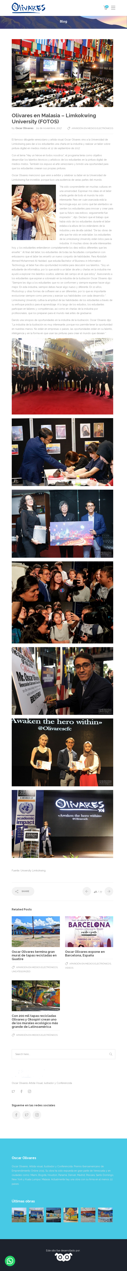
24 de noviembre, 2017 (49, 128)
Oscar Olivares (24, 128)
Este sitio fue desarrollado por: (63, 1250)
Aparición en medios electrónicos (92, 128)
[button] (10, 1261)
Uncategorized (21, 971)
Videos (69, 968)
